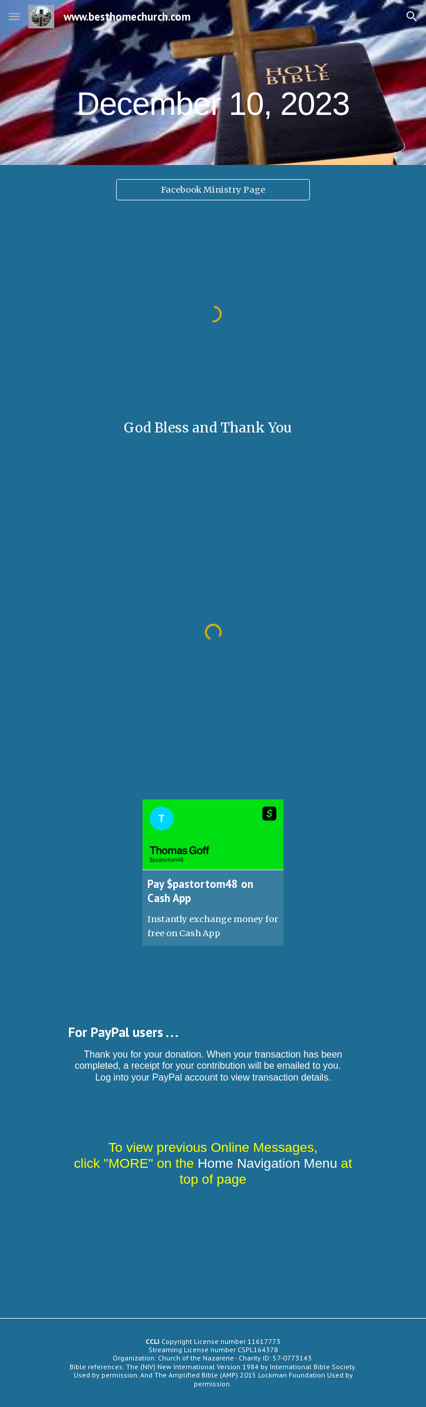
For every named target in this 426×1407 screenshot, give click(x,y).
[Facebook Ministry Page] (213, 189)
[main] (213, 82)
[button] (14, 16)
